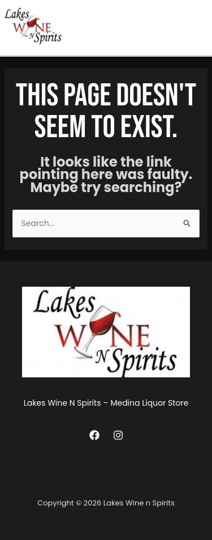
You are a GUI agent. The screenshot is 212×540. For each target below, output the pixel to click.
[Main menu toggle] (200, 25)
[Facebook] (94, 435)
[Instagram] (118, 435)
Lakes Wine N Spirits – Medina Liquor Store (106, 403)
